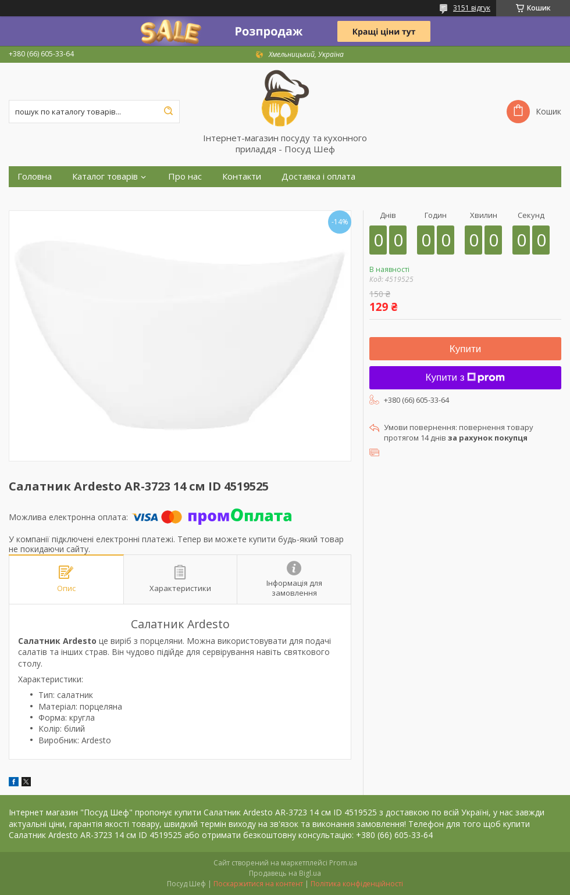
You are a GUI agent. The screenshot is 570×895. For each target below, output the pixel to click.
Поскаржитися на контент (258, 884)
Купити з (465, 377)
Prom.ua (343, 863)
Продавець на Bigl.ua (285, 873)
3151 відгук (471, 8)
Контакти (241, 176)
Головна (34, 176)
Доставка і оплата (318, 176)
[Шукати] (168, 111)
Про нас (185, 176)
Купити (465, 349)
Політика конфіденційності (357, 884)
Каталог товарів (105, 176)
